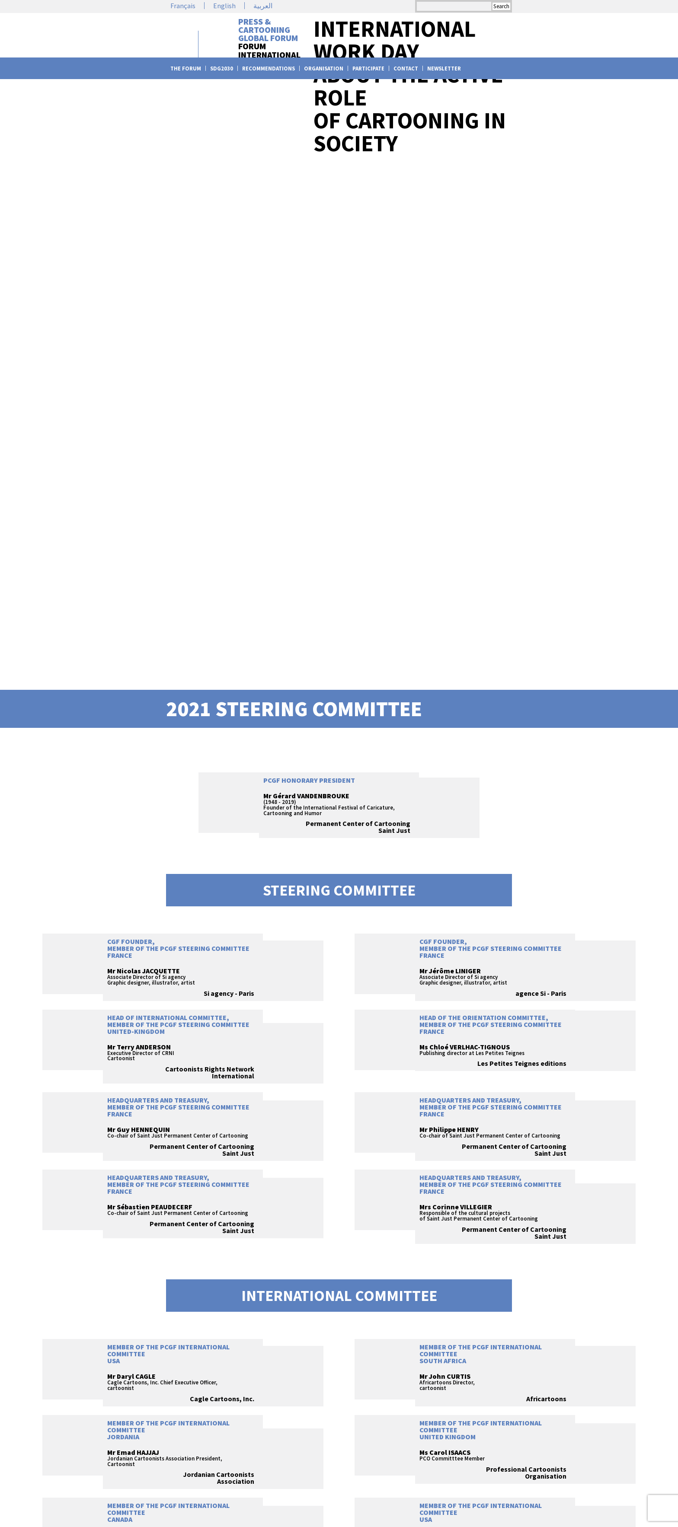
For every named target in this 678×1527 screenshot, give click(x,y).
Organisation (323, 68)
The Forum (185, 68)
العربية (262, 5)
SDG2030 (221, 68)
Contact (405, 68)
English (224, 5)
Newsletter (444, 68)
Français (182, 5)
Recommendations (268, 68)
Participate (368, 68)
